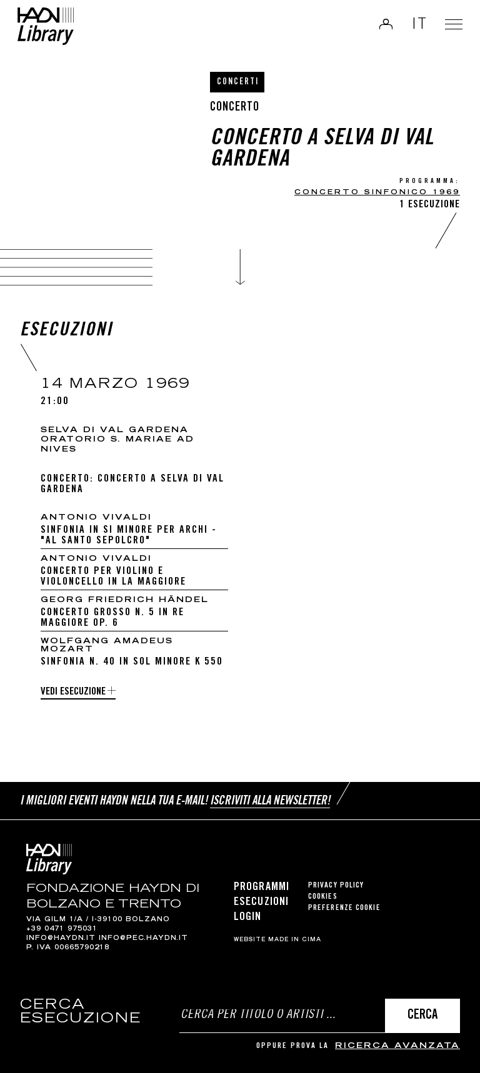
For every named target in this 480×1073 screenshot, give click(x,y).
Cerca (423, 1015)
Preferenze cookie (344, 908)
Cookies (323, 897)
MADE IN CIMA (294, 939)
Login (378, 27)
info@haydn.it (61, 939)
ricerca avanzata (397, 1046)
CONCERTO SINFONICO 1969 (377, 192)
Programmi (261, 887)
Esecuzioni (261, 902)
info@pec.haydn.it (143, 939)
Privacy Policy (336, 886)
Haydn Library (53, 31)
